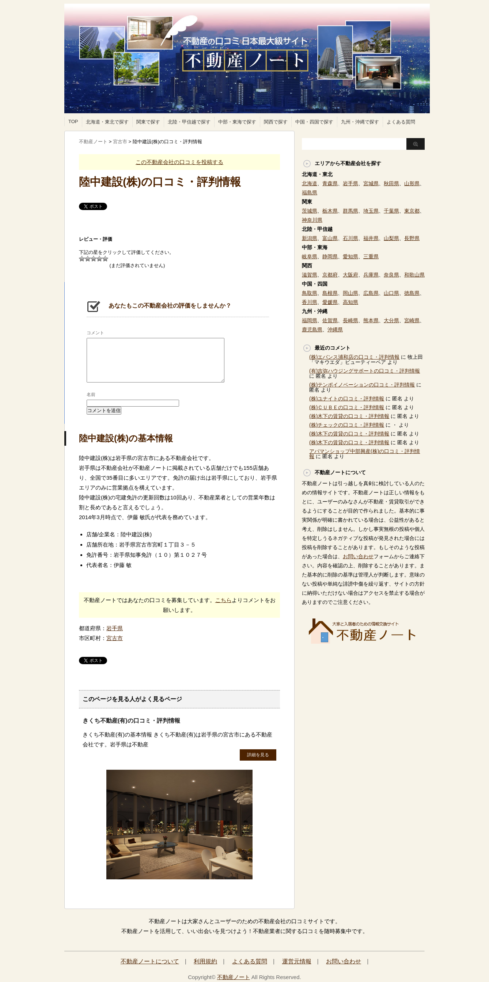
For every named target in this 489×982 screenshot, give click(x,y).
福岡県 (309, 320)
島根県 (330, 293)
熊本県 (371, 320)
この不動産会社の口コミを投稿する (179, 162)
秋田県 (391, 183)
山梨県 (391, 238)
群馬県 (350, 211)
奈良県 (391, 275)
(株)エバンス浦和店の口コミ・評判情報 (354, 357)
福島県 (309, 192)
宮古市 (114, 638)
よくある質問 (401, 122)
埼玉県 (371, 211)
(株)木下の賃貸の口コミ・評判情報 (349, 416)
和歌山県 (414, 275)
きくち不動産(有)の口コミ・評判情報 (131, 721)
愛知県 (350, 256)
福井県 (371, 238)
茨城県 (309, 211)
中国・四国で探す (314, 122)
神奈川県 (312, 220)
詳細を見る (258, 754)
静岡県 (330, 256)
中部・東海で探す (237, 122)
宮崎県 (412, 320)
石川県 (350, 238)
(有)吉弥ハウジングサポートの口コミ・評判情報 (364, 371)
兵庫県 (371, 275)
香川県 (309, 302)
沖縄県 (335, 329)
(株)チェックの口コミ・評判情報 (346, 425)
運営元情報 (296, 961)
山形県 (412, 183)
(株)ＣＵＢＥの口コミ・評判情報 (346, 407)
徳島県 (412, 293)
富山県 (330, 238)
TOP (73, 121)
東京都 (412, 211)
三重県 (371, 256)
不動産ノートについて (150, 961)
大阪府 (350, 275)
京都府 (330, 275)
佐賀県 (330, 320)
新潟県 (309, 238)
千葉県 (391, 211)
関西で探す (276, 122)
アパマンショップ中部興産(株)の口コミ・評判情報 (364, 453)
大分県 (391, 320)
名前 (91, 394)
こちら (223, 600)
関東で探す (148, 122)
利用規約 (205, 961)
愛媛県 (330, 302)
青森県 (330, 183)
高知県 (350, 302)
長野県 (412, 238)
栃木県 (330, 211)
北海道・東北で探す (107, 122)
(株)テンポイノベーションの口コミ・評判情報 (362, 385)
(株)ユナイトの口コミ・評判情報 (346, 398)
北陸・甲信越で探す (189, 122)
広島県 (371, 293)
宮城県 (371, 183)
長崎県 (350, 320)
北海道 (309, 183)
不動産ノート (233, 977)
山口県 (391, 293)
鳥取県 (309, 293)
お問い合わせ (358, 556)
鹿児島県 (312, 329)
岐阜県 (309, 256)
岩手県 (114, 628)
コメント (95, 332)
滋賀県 (309, 275)
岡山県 (350, 293)
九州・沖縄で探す (360, 122)
